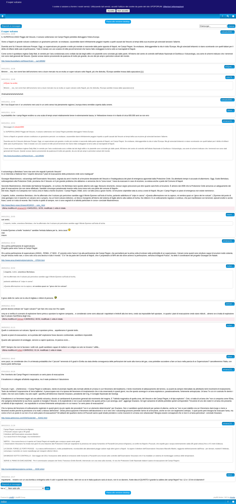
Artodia (232, 497)
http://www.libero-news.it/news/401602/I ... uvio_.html (23, 205)
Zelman (230, 304)
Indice (4, 501)
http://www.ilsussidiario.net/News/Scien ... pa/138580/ (23, 61)
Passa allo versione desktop (117, 22)
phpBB (11, 497)
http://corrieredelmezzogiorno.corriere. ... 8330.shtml (22, 469)
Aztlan (230, 266)
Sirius (230, 110)
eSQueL (229, 67)
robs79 (230, 77)
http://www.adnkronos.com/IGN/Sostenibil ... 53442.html (24, 418)
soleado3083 (227, 32)
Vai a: (3, 488)
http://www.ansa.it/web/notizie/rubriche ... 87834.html (23, 260)
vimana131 (228, 121)
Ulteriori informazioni (173, 6)
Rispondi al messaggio (11, 26)
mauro (230, 214)
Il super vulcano (13, 2)
